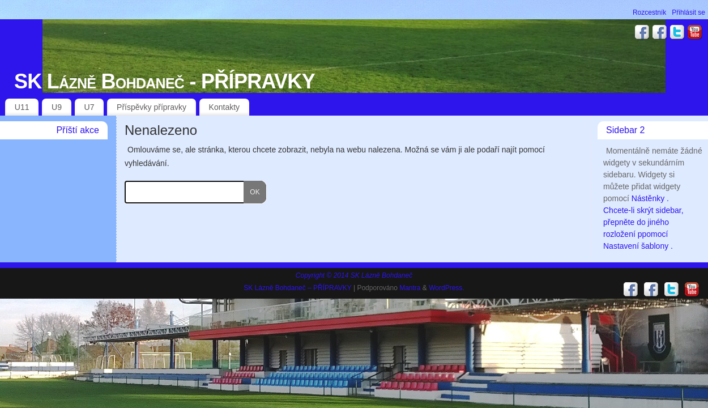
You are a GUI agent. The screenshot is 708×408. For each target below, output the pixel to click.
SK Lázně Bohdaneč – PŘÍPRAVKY (297, 288)
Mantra (409, 288)
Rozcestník (649, 12)
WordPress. (446, 288)
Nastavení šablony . (638, 245)
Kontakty (224, 107)
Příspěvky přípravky (151, 107)
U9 (57, 107)
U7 (89, 107)
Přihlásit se (688, 12)
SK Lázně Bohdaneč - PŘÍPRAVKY (164, 81)
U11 (22, 107)
